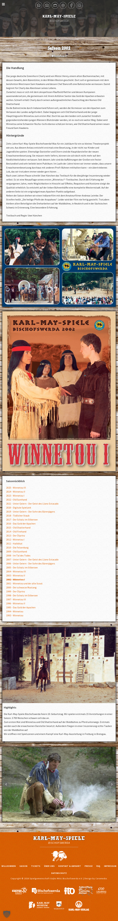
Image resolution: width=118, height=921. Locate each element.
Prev (6, 784)
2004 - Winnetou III (16, 571)
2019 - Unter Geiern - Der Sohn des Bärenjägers (30, 511)
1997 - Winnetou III (16, 599)
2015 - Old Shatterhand (18, 527)
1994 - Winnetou (14, 611)
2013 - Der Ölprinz (15, 535)
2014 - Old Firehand (16, 531)
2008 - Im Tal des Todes (18, 555)
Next (111, 784)
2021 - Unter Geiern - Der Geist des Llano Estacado (32, 503)
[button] (7, 914)
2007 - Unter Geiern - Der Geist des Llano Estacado (32, 559)
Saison (24, 866)
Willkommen (9, 866)
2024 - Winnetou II (15, 491)
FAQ (98, 866)
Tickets (35, 866)
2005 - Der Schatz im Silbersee (22, 567)
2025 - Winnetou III (16, 487)
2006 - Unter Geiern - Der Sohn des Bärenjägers (30, 563)
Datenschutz (59, 873)
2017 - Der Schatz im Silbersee (22, 519)
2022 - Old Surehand (16, 499)
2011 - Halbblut (14, 543)
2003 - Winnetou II (15, 575)
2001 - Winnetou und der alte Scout (24, 583)
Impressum (110, 866)
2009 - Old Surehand (16, 551)
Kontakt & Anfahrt (69, 866)
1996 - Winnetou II (15, 603)
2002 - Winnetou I (15, 579)
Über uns (49, 866)
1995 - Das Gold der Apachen (20, 607)
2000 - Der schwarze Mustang (21, 587)
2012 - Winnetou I (15, 539)
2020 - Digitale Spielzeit (18, 507)
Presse (89, 866)
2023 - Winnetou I (15, 495)
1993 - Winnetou (14, 615)
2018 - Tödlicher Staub (18, 515)
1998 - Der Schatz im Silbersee (22, 595)
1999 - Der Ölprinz (15, 591)
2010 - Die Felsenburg (17, 547)
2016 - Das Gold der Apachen (20, 523)
